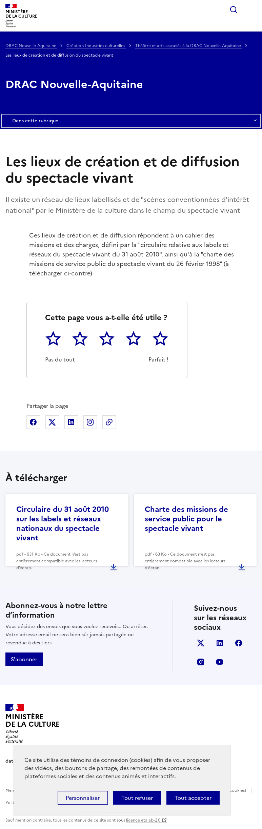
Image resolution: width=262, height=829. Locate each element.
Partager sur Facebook (33, 422)
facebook (238, 643)
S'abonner (24, 659)
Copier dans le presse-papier (109, 422)
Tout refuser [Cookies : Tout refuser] (137, 798)
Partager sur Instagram (90, 422)
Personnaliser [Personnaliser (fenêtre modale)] (83, 798)
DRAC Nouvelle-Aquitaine (31, 46)
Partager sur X (52, 422)
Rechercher (233, 9)
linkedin (219, 643)
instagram (200, 662)
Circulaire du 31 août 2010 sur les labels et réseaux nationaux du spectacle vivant (62, 523)
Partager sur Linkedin (71, 422)
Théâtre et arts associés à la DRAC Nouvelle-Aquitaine (188, 46)
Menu (252, 9)
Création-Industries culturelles (96, 46)
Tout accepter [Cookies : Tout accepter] (193, 798)
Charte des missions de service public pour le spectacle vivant (186, 519)
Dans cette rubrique (131, 121)
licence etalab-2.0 (143, 820)
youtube (219, 662)
